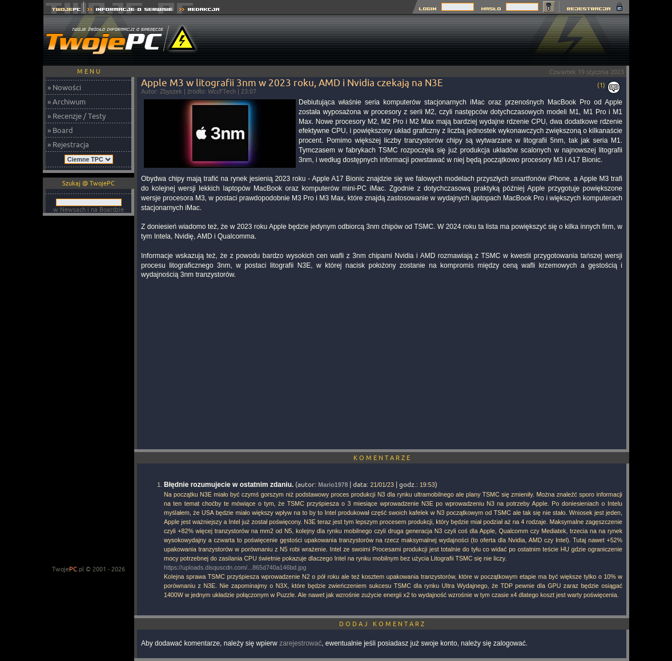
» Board (60, 130)
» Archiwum (66, 102)
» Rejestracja (68, 144)
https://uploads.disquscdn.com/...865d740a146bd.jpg (235, 567)
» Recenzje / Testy (76, 116)
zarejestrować (300, 643)
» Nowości (64, 87)
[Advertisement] (421, 40)
